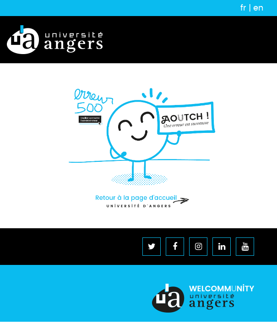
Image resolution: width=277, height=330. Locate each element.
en (258, 7)
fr (243, 7)
